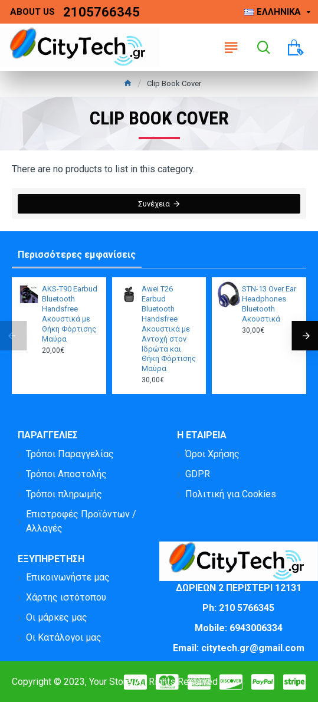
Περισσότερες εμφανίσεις (77, 254)
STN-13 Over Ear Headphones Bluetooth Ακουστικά (269, 303)
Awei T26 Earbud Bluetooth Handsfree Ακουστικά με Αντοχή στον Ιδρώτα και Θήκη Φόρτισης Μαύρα (169, 328)
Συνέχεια (154, 203)
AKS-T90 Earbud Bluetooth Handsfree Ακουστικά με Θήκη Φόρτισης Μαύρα (69, 313)
